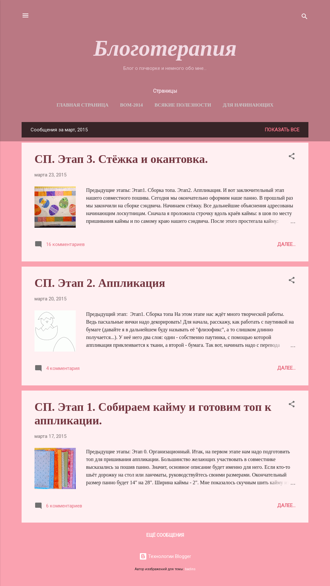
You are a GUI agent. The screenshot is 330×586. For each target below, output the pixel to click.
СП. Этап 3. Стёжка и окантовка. (121, 159)
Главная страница (82, 105)
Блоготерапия (165, 48)
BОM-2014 (131, 105)
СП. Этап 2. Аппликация (99, 283)
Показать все (282, 130)
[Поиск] (304, 17)
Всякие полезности (182, 105)
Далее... (286, 244)
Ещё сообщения (165, 535)
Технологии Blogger (165, 556)
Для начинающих (248, 105)
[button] (292, 157)
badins (190, 569)
